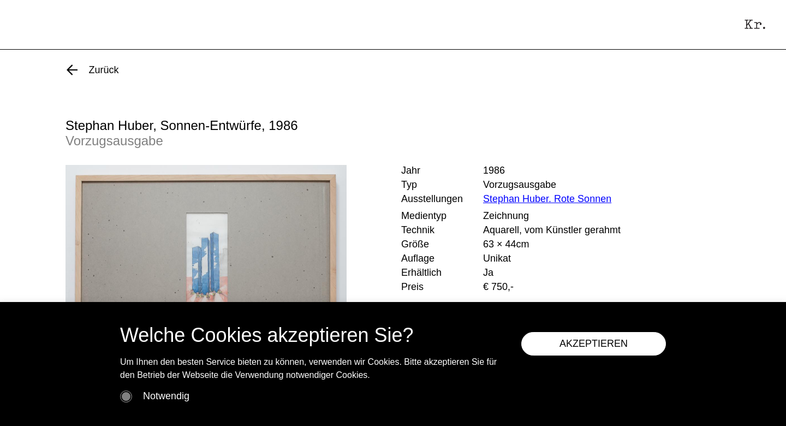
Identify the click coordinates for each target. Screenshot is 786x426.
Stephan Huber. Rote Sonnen (547, 198)
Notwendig (166, 395)
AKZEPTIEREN (593, 343)
